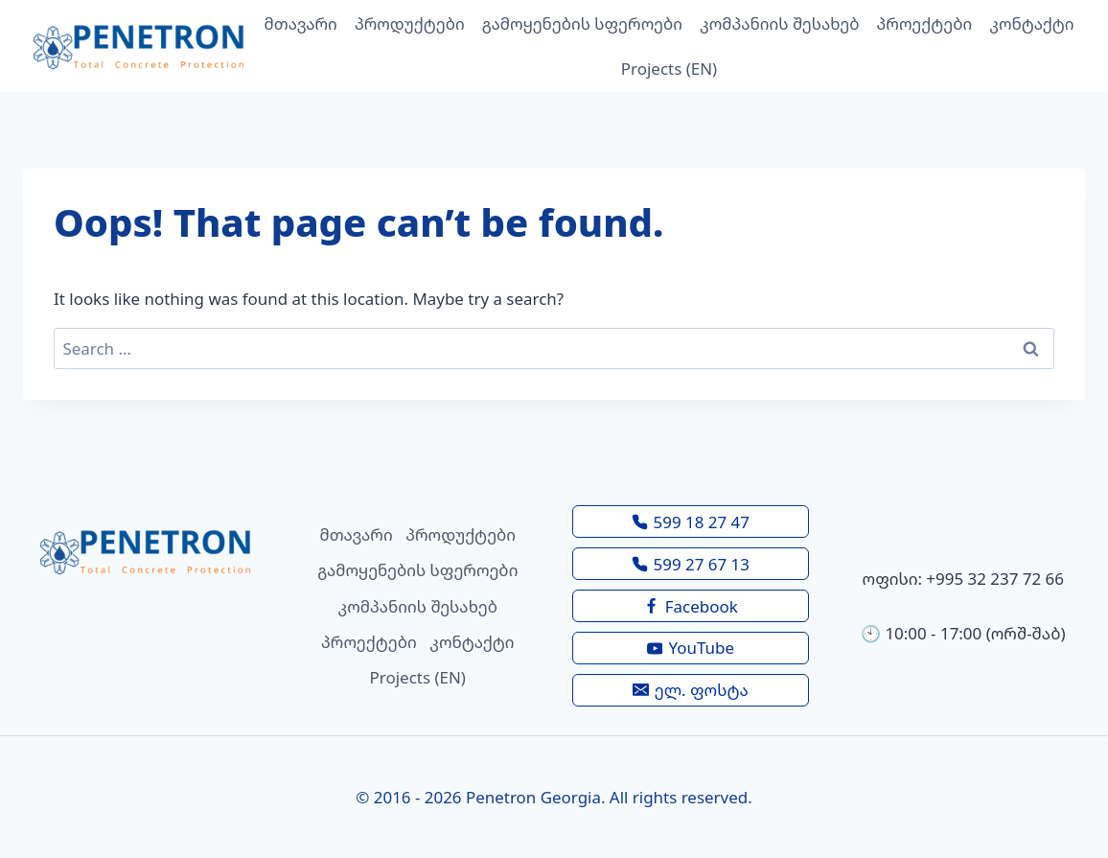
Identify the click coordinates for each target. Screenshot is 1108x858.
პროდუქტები (410, 23)
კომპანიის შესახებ (779, 23)
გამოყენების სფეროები (582, 23)
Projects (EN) (669, 69)
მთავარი (301, 23)
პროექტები (925, 23)
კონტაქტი (1031, 23)
